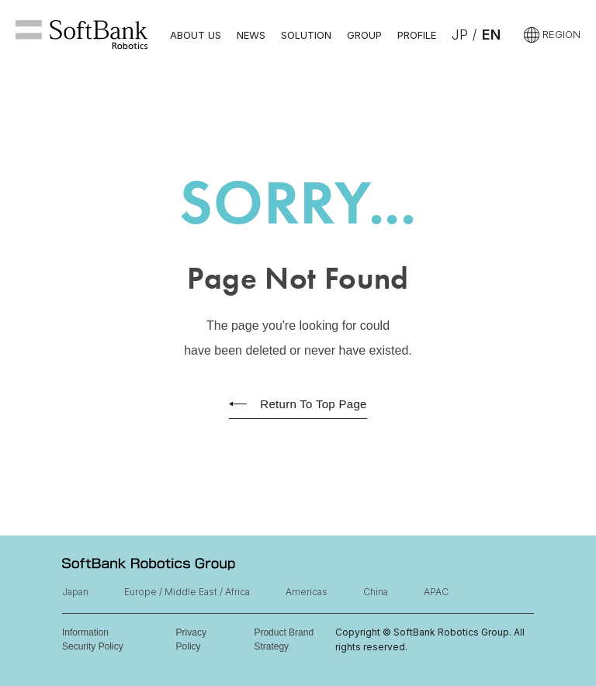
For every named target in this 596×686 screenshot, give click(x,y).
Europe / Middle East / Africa (187, 592)
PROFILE (416, 35)
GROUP (364, 35)
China (375, 592)
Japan (75, 592)
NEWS (251, 35)
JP (460, 34)
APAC (436, 592)
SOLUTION (306, 35)
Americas (306, 592)
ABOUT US (195, 35)
